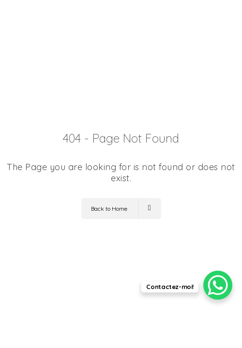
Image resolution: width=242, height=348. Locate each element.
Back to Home (121, 208)
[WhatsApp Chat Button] (217, 285)
